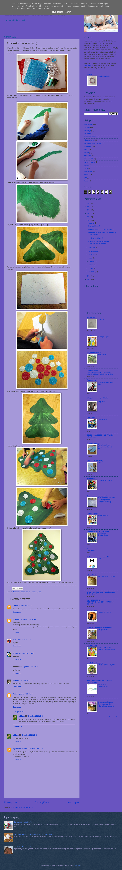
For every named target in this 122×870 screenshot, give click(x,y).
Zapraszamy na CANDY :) (23, 822)
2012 (89, 276)
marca (91, 265)
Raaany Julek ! (92, 645)
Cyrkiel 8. (101, 319)
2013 (89, 220)
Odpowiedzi (19, 712)
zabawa (87, 127)
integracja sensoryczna (92, 143)
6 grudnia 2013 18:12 (26, 653)
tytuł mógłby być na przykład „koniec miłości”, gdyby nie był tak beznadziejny (100, 373)
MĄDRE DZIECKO (93, 600)
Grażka (15, 653)
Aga (14, 639)
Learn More (57, 12)
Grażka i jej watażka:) (95, 461)
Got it (68, 12)
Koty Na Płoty (92, 700)
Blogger (77, 865)
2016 (89, 210)
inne (85, 149)
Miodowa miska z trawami (106, 576)
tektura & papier (93, 513)
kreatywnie (37, 592)
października (93, 251)
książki (86, 181)
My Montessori (92, 610)
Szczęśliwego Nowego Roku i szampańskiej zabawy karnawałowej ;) (106, 704)
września (92, 255)
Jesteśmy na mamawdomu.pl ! (103, 685)
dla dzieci (29, 592)
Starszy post (73, 802)
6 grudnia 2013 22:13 (30, 667)
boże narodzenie (19, 592)
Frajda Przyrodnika (94, 353)
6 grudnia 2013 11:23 (24, 639)
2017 (89, 207)
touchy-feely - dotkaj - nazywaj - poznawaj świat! (106, 648)
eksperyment (89, 140)
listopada (92, 248)
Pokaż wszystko (113, 716)
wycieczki (87, 156)
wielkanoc (87, 146)
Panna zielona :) (94, 226)
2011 (89, 279)
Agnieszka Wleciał (20, 749)
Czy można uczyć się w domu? (98, 531)
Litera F (100, 559)
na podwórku (89, 159)
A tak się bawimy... (94, 443)
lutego (91, 268)
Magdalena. (102, 402)
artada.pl (87, 65)
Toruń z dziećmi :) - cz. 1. (22, 846)
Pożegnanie (102, 354)
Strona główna (42, 802)
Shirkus (16, 680)
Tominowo (91, 478)
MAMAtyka (91, 317)
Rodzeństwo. (91, 551)
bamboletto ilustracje (95, 663)
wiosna (86, 175)
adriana (22, 716)
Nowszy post (10, 802)
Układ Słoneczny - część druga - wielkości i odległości (33, 834)
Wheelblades (91, 437)
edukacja (87, 131)
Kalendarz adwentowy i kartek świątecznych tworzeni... (98, 242)
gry (85, 178)
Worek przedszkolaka (105, 480)
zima (86, 168)
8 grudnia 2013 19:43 (35, 716)
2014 (89, 217)
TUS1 (100, 463)
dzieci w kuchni (89, 162)
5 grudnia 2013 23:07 (24, 606)
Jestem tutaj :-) (92, 594)
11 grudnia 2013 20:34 (35, 749)
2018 (89, 203)
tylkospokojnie (92, 370)
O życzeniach (102, 419)
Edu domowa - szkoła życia (97, 496)
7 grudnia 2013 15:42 (26, 680)
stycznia (92, 272)
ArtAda (89, 74)
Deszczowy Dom (93, 417)
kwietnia (92, 261)
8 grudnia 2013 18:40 (25, 694)
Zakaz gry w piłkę (103, 337)
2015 (89, 213)
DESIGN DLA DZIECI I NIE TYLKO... (100, 435)
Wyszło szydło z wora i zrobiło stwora (101, 592)
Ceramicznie (91, 574)
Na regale (90, 335)
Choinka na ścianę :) (95, 238)
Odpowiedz (17, 612)
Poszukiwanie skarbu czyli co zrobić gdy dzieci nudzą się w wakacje (106, 500)
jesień (86, 165)
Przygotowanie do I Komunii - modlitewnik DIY (105, 447)
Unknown (16, 619)
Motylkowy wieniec (104, 76)
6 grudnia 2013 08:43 (28, 619)
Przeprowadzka (103, 515)
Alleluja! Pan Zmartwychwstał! (103, 534)
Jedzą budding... (103, 630)
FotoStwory (91, 549)
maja (91, 258)
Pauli (15, 606)
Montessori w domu (104, 612)
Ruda (15, 694)
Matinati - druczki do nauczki (98, 557)
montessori (88, 171)
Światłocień (91, 380)
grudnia (92, 223)
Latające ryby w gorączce (106, 665)
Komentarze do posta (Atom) (23, 807)
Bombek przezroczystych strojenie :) (101, 229)
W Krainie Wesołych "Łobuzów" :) (100, 628)
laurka (86, 153)
